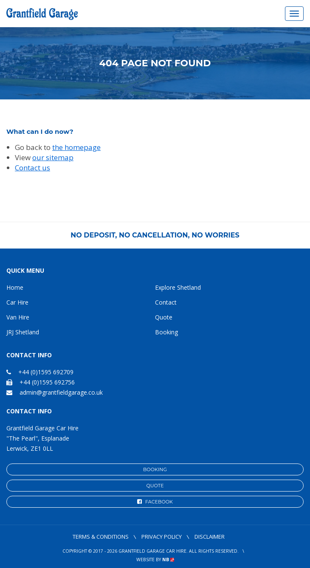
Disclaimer (209, 536)
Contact (166, 302)
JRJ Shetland (22, 332)
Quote (163, 317)
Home (14, 287)
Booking (166, 332)
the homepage (76, 147)
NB (168, 559)
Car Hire (17, 302)
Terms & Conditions (101, 536)
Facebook (155, 502)
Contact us (32, 167)
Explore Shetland (178, 287)
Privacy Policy (161, 536)
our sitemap (52, 157)
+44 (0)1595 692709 (39, 372)
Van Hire (17, 317)
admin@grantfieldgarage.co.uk (61, 392)
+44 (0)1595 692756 (40, 382)
